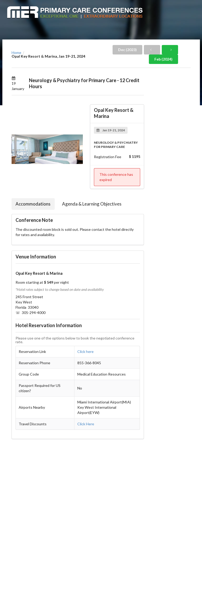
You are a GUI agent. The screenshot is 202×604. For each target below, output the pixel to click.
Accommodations (33, 204)
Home (16, 52)
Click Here (85, 424)
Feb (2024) (163, 59)
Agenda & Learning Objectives (92, 204)
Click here (85, 351)
